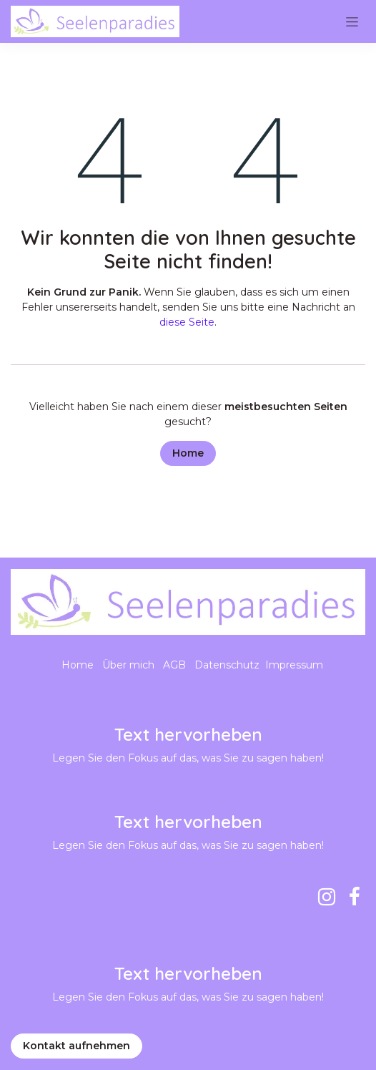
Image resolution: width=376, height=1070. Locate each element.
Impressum (294, 664)
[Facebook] (354, 897)
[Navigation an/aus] (352, 21)
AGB (174, 664)
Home (188, 453)
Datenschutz (226, 664)
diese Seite (186, 322)
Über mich (128, 664)
